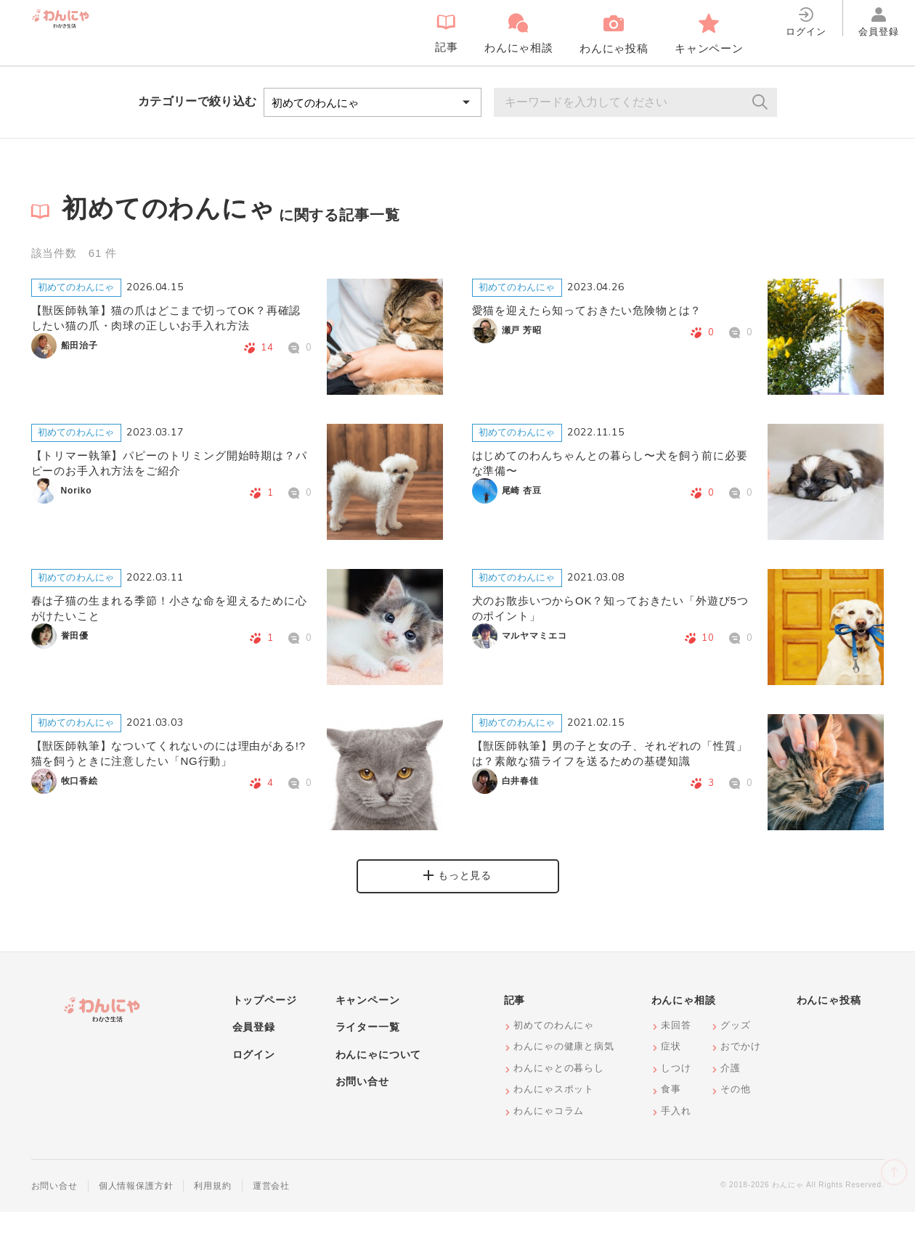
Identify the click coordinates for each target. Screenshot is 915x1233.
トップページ (264, 1021)
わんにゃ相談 (683, 1021)
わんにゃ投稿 (829, 1021)
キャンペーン (368, 1021)
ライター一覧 (368, 1048)
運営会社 (271, 1208)
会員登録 (253, 1048)
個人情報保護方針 (136, 1208)
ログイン (253, 1075)
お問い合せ (362, 1103)
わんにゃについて (379, 1075)
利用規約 (212, 1208)
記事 (515, 1021)
